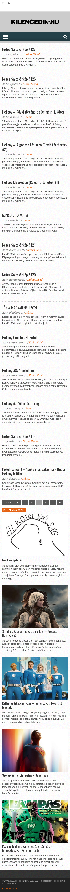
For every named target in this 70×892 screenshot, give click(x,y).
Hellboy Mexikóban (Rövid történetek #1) (30, 182)
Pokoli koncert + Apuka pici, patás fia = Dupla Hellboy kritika (33, 471)
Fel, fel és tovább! (10, 888)
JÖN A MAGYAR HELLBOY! (19, 307)
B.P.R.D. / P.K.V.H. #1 (16, 215)
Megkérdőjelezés (12, 560)
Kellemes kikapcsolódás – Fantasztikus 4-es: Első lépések (32, 705)
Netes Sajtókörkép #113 (18, 436)
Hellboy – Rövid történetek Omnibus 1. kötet (33, 112)
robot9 (28, 117)
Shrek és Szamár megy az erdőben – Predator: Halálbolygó (30, 633)
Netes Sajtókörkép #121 (18, 245)
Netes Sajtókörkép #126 (19, 79)
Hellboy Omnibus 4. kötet (19, 337)
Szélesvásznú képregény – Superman (25, 775)
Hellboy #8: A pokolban (18, 370)
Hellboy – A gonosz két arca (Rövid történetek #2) (34, 147)
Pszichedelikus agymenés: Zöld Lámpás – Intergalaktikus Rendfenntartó (27, 848)
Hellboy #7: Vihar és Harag (20, 403)
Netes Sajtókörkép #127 (18, 49)
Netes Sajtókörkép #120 (19, 274)
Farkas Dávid (32, 54)
